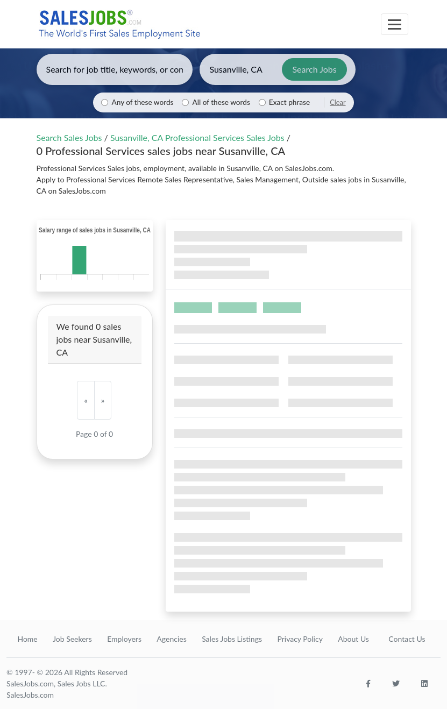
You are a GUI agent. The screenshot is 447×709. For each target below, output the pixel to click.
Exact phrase (289, 102)
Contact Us (406, 638)
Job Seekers (72, 638)
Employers (124, 638)
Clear (337, 102)
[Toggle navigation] (394, 24)
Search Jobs (314, 69)
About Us (353, 638)
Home (27, 638)
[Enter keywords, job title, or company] (114, 69)
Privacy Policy (299, 638)
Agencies (171, 638)
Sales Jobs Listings (232, 638)
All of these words (221, 102)
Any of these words (142, 102)
